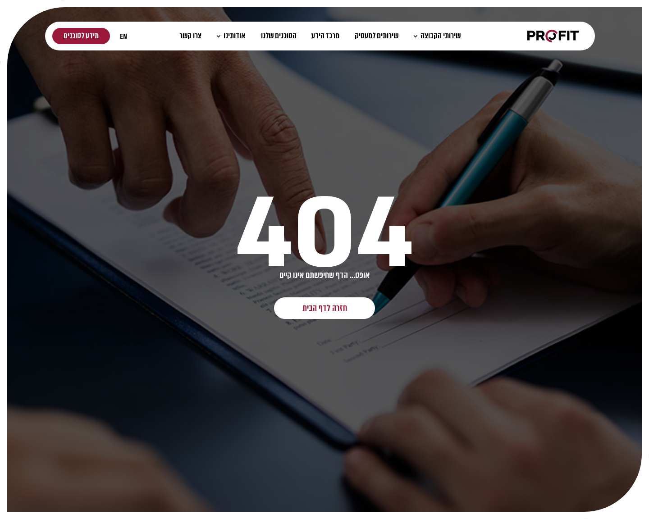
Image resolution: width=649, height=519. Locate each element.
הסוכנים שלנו (279, 35)
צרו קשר (190, 35)
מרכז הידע (325, 35)
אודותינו (231, 35)
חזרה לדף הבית (324, 308)
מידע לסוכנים (81, 35)
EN (123, 36)
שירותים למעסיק (376, 35)
